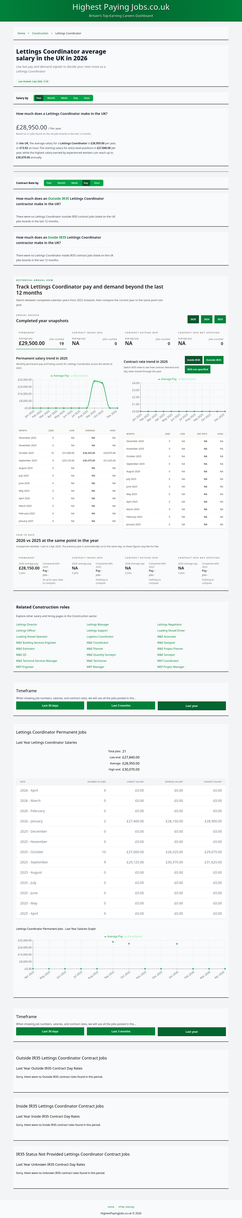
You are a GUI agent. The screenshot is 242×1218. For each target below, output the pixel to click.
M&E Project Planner (170, 649)
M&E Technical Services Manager (36, 661)
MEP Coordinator (168, 661)
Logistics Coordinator (100, 636)
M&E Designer (166, 642)
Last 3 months (121, 705)
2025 (193, 319)
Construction (40, 33)
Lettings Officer (26, 630)
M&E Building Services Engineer (36, 642)
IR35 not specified (197, 369)
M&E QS (21, 655)
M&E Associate (166, 636)
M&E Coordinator (98, 642)
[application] (67, 398)
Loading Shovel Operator (32, 636)
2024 (206, 319)
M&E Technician (97, 661)
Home (21, 33)
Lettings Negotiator (169, 624)
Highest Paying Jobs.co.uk (121, 6)
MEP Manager (95, 667)
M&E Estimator (25, 649)
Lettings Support (97, 630)
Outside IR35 (213, 359)
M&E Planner (95, 649)
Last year (192, 706)
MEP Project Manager (171, 667)
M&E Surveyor (166, 655)
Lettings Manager (98, 624)
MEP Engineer (25, 667)
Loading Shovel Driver (171, 630)
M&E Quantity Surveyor (101, 655)
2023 (220, 319)
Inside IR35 (193, 359)
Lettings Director (26, 624)
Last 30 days (50, 705)
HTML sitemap (126, 1206)
